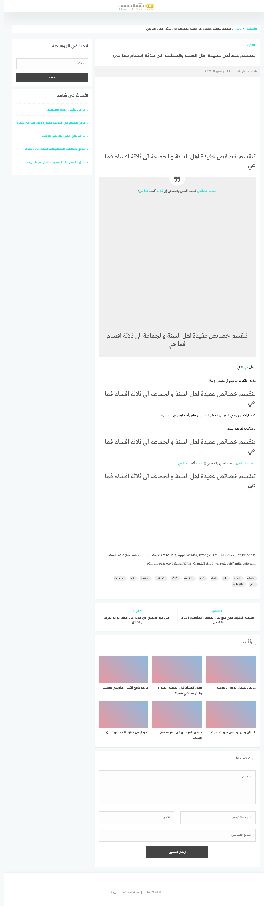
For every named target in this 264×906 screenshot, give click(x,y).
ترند (247, 45)
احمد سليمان (243, 71)
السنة (233, 578)
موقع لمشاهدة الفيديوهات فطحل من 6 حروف (51, 149)
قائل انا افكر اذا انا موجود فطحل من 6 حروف (52, 162)
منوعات (115, 578)
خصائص (198, 191)
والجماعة (234, 584)
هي (137, 191)
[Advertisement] (173, 110)
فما (142, 191)
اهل (209, 578)
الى (221, 578)
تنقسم (209, 191)
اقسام (246, 578)
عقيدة (141, 578)
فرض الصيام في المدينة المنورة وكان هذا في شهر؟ (47, 123)
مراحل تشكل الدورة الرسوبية (62, 110)
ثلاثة (156, 191)
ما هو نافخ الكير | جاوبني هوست (59, 136)
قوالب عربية (114, 892)
